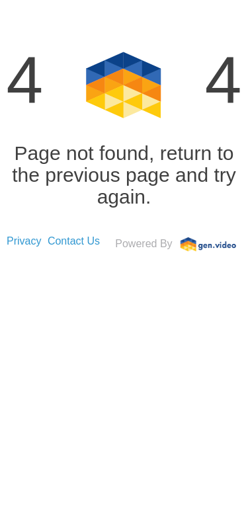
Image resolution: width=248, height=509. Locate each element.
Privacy (24, 241)
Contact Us (74, 241)
